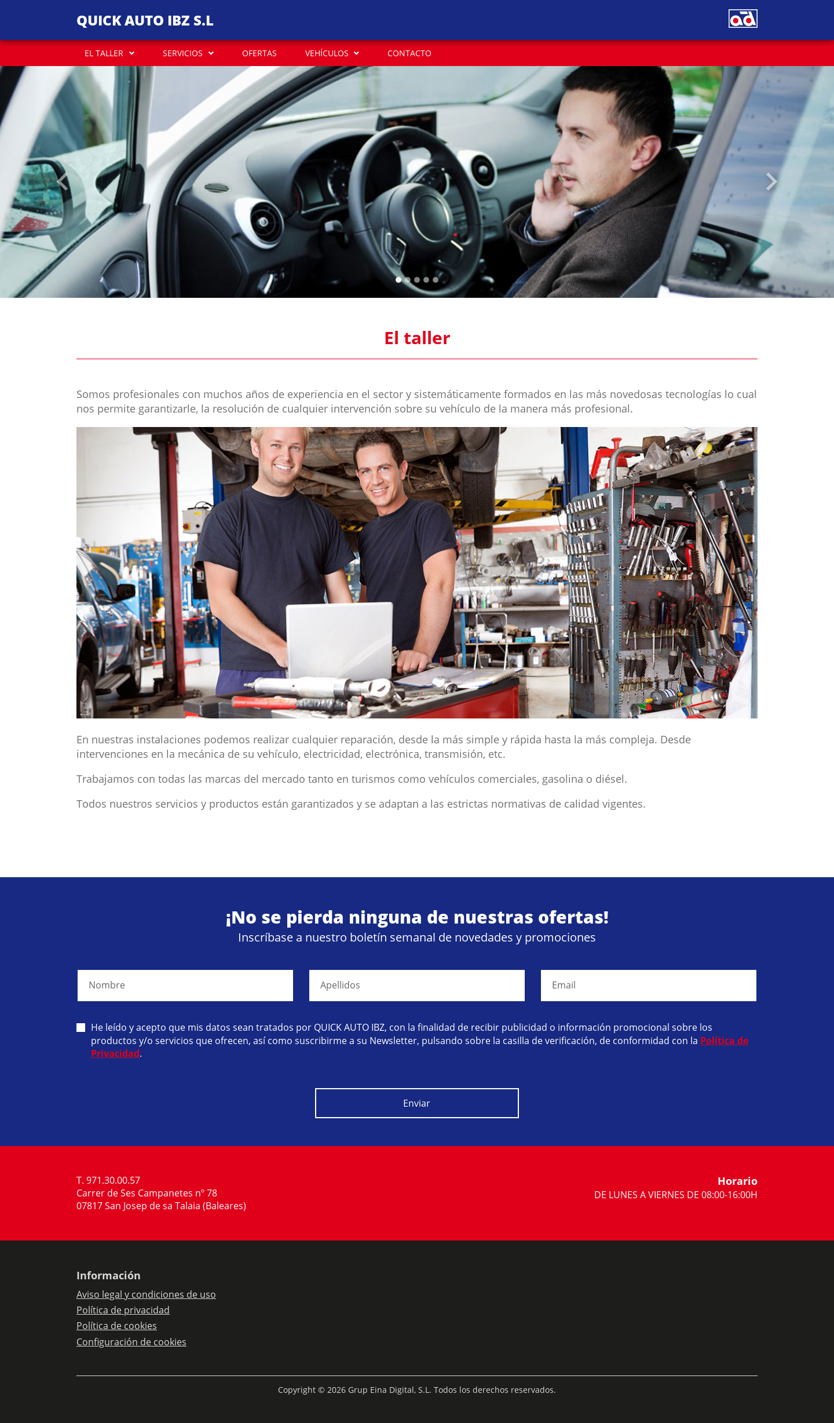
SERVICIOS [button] (183, 53)
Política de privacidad (123, 1310)
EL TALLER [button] (104, 53)
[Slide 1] (408, 280)
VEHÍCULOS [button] (327, 53)
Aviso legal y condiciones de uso (146, 1294)
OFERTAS (259, 53)
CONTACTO (409, 53)
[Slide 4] (435, 280)
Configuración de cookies (131, 1342)
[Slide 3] (426, 280)
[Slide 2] (417, 280)
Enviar (416, 1103)
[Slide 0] (398, 280)
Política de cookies (116, 1325)
